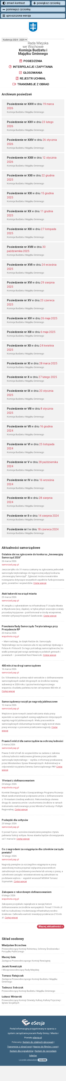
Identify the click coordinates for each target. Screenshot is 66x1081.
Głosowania (30, 72)
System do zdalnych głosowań (38, 1042)
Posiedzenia (30, 61)
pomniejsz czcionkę (16, 9)
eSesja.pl (37, 1037)
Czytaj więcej (39, 583)
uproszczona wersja (17, 15)
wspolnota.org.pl (10, 636)
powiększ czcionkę (46, 3)
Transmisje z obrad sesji (19, 1046)
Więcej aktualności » (51, 926)
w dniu (32, 318)
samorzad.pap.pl (10, 564)
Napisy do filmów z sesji (45, 1046)
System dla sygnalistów (21, 1051)
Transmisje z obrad (31, 84)
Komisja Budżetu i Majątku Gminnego (25, 112)
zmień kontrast (14, 3)
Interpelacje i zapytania (31, 66)
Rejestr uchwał (31, 78)
